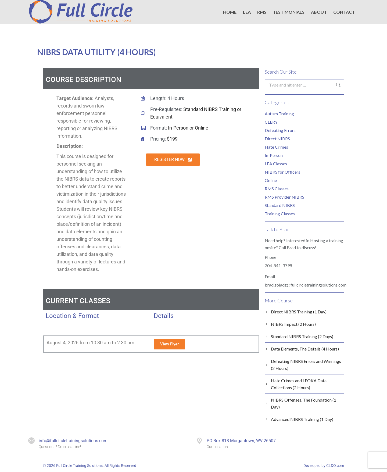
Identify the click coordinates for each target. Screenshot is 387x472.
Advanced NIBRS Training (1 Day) (302, 419)
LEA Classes (276, 163)
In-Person (274, 155)
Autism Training (279, 113)
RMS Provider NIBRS (284, 196)
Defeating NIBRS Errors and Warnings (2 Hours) (306, 365)
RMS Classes (277, 188)
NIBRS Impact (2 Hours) (293, 324)
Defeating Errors (280, 130)
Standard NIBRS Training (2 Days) (302, 336)
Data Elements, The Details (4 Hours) (305, 348)
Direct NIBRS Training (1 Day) (299, 311)
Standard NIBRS (280, 205)
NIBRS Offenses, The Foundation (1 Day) (303, 403)
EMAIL (243, 9)
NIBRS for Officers (282, 171)
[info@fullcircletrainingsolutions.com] (31, 441)
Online (271, 180)
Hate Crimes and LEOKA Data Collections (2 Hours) (299, 384)
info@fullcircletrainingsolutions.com (73, 440)
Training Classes (280, 213)
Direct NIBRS (277, 138)
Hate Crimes (276, 146)
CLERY (271, 121)
